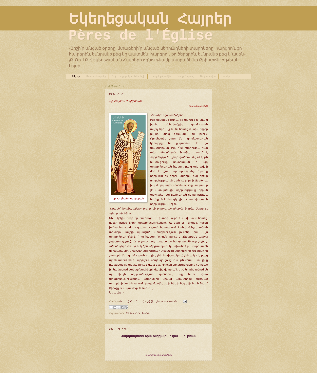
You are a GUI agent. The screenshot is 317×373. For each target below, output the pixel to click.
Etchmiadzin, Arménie (137, 313)
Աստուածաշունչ (96, 76)
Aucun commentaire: (167, 301)
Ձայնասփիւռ (208, 76)
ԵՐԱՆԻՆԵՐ (117, 94)
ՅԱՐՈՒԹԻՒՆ (118, 329)
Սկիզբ (76, 76)
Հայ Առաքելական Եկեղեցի (128, 76)
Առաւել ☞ (117, 292)
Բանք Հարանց (185, 76)
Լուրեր (225, 76)
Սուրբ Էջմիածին (160, 76)
